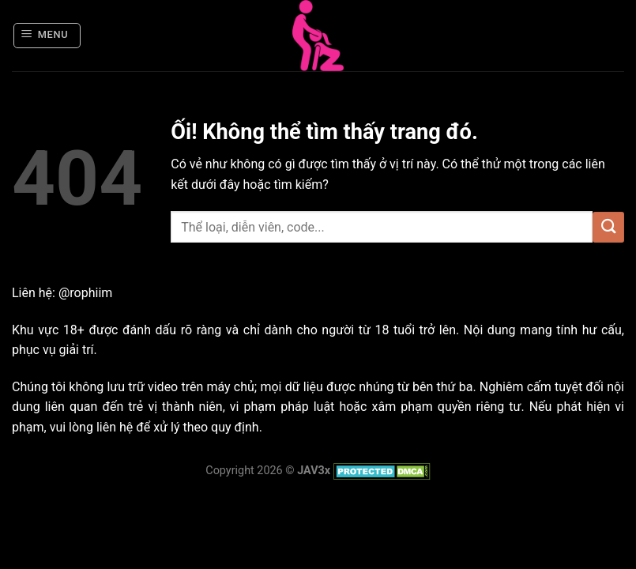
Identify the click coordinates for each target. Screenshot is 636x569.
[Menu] (47, 35)
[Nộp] (608, 227)
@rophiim (85, 292)
